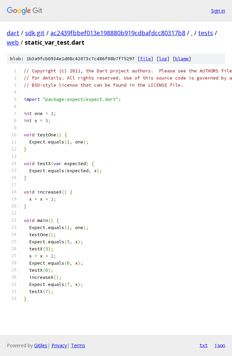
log (163, 59)
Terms (78, 345)
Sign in (218, 10)
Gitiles (40, 345)
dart (13, 33)
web (13, 42)
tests (205, 33)
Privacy (59, 345)
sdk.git (35, 33)
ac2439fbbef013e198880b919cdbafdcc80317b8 (117, 33)
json (219, 345)
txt (204, 345)
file (145, 59)
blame (182, 59)
